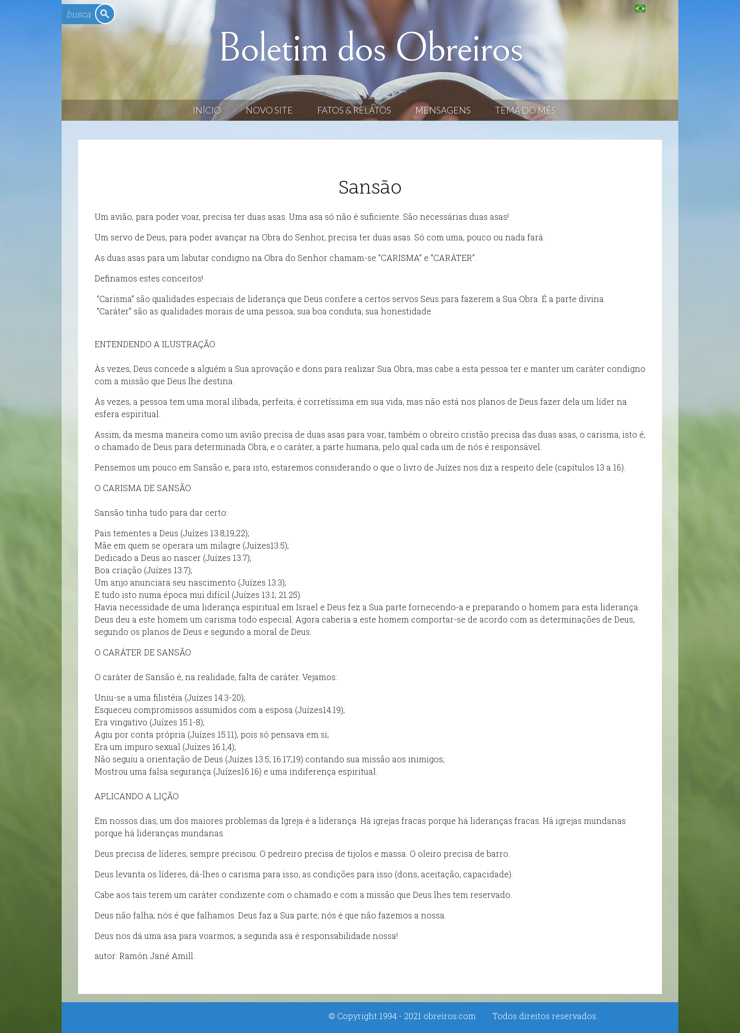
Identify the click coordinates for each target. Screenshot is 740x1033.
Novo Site (269, 110)
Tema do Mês (525, 110)
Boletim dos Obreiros (370, 48)
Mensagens (443, 110)
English (661, 8)
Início (207, 110)
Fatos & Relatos (354, 110)
